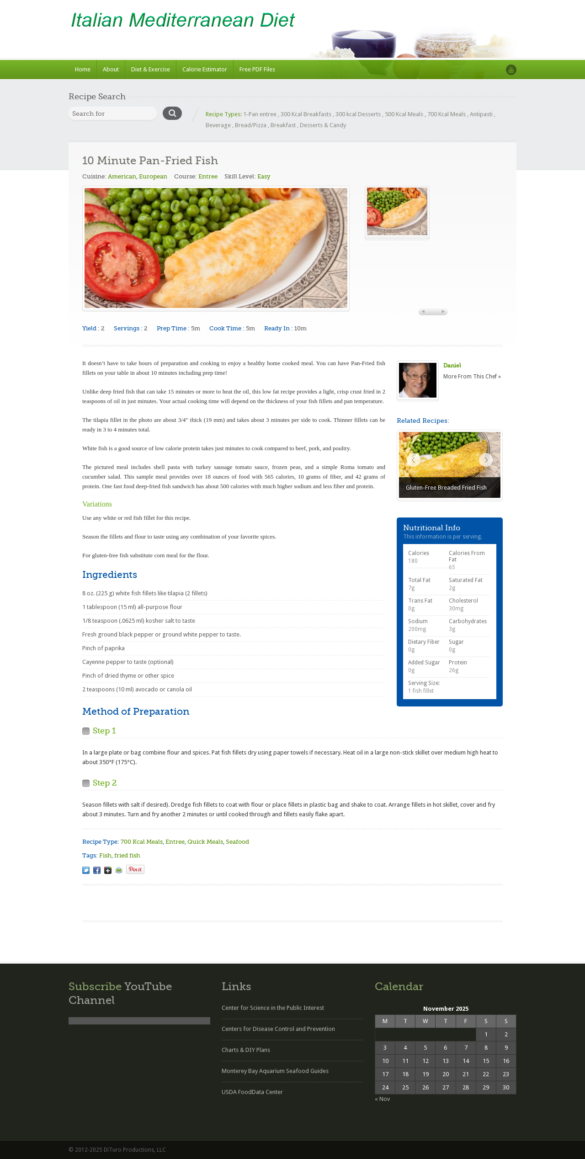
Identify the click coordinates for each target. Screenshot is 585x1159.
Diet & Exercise (150, 69)
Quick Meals (205, 841)
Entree (208, 176)
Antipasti (481, 114)
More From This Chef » (472, 376)
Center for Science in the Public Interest (273, 1007)
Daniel (452, 365)
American (122, 176)
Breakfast (283, 125)
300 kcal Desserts (358, 114)
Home (82, 69)
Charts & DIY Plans (246, 1049)
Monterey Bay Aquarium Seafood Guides (275, 1070)
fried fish (127, 855)
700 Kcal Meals (446, 114)
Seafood (237, 841)
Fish (105, 855)
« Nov (382, 1098)
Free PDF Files (257, 69)
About (111, 69)
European (153, 176)
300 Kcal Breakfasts (306, 114)
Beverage (218, 125)
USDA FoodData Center (252, 1092)
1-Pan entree (260, 114)
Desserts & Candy (323, 125)
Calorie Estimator (204, 69)
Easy (264, 176)
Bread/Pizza (250, 125)
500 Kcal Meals (404, 114)
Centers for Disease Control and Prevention (278, 1028)
